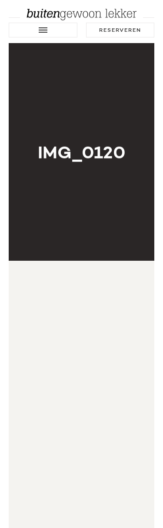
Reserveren (120, 30)
